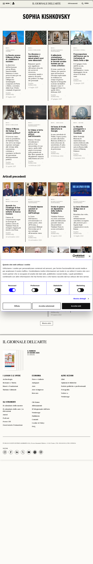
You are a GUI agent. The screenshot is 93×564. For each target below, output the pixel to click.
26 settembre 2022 (80, 379)
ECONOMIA (36, 449)
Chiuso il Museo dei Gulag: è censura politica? (13, 165)
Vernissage (66, 473)
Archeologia (8, 453)
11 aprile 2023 (33, 387)
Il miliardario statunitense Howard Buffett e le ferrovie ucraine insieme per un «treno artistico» (58, 75)
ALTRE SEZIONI (67, 449)
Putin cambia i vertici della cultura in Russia (13, 340)
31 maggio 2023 (11, 373)
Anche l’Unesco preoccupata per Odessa (58, 339)
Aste (34, 461)
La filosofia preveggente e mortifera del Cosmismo (81, 167)
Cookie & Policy (39, 505)
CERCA (86, 3)
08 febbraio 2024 (57, 193)
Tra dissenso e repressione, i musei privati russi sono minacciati (36, 66)
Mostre (81, 151)
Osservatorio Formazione (14, 507)
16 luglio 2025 (33, 105)
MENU (8, 3)
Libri (63, 453)
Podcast (6, 499)
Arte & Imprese (39, 465)
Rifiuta (17, 306)
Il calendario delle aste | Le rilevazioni (15, 489)
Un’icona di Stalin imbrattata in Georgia (58, 161)
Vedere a (65, 469)
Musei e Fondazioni (34, 50)
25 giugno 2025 (56, 127)
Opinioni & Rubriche (70, 457)
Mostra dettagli (79, 299)
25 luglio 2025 (11, 114)
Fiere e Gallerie (39, 453)
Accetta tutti (76, 306)
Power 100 (7, 503)
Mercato (35, 469)
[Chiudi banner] (89, 256)
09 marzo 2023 (56, 387)
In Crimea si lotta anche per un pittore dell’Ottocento (36, 166)
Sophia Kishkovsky (10, 111)
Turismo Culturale (11, 465)
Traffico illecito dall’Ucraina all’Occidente (81, 337)
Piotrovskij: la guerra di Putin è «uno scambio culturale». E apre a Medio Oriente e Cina (36, 348)
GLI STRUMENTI (9, 480)
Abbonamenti (73, 3)
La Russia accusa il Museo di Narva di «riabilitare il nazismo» (13, 67)
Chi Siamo (36, 480)
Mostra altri (46, 395)
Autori (5, 495)
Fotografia (66, 465)
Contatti (35, 501)
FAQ (34, 509)
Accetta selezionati (46, 306)
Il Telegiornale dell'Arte (43, 488)
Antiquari (36, 457)
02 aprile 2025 (11, 207)
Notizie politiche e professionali (57, 51)
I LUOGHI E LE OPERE (12, 449)
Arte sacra (59, 151)
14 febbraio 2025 (34, 204)
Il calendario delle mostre (15, 484)
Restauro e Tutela (79, 50)
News (7, 48)
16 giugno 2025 (78, 101)
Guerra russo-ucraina (10, 51)
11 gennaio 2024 (79, 204)
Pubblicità (36, 496)
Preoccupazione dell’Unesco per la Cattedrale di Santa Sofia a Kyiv (81, 66)
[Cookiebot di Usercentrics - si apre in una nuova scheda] (74, 256)
